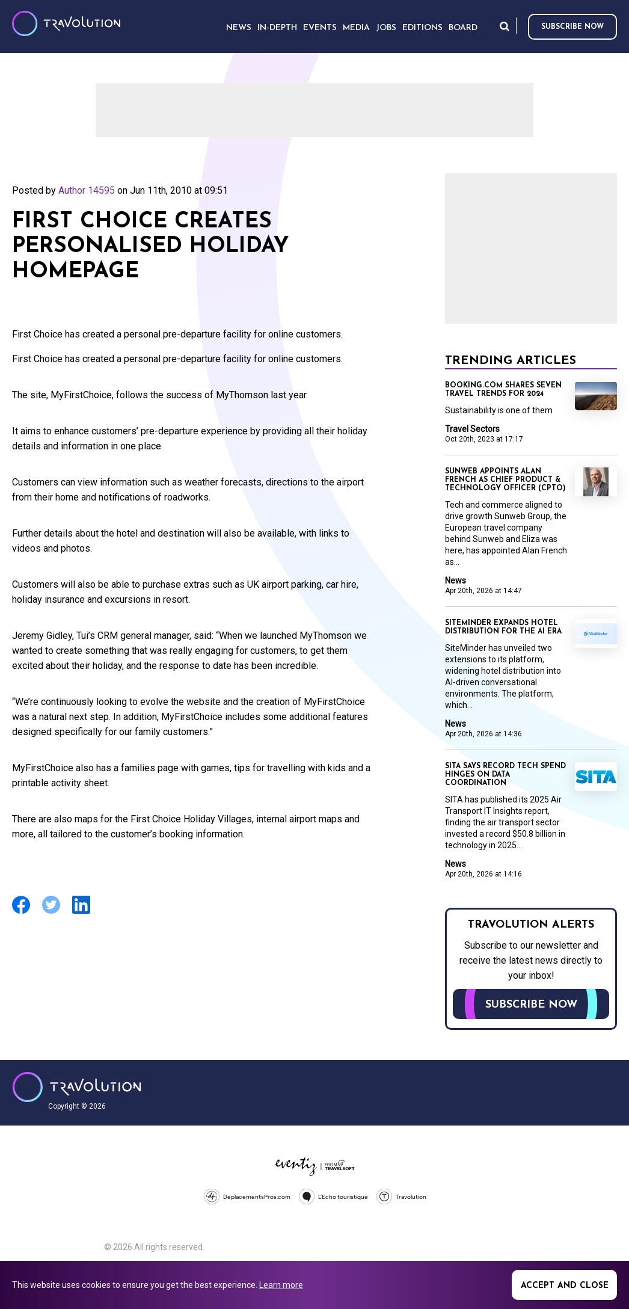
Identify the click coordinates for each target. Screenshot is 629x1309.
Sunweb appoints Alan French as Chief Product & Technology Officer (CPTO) (505, 480)
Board (463, 27)
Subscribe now (572, 27)
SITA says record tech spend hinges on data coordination (505, 775)
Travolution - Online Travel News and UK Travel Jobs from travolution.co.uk (76, 1087)
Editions (422, 27)
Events (320, 27)
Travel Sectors (472, 429)
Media (356, 27)
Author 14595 (86, 190)
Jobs (386, 27)
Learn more (281, 1285)
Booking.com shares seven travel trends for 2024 (503, 390)
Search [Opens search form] (505, 26)
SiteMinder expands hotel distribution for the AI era (503, 627)
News (455, 580)
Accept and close (565, 1285)
